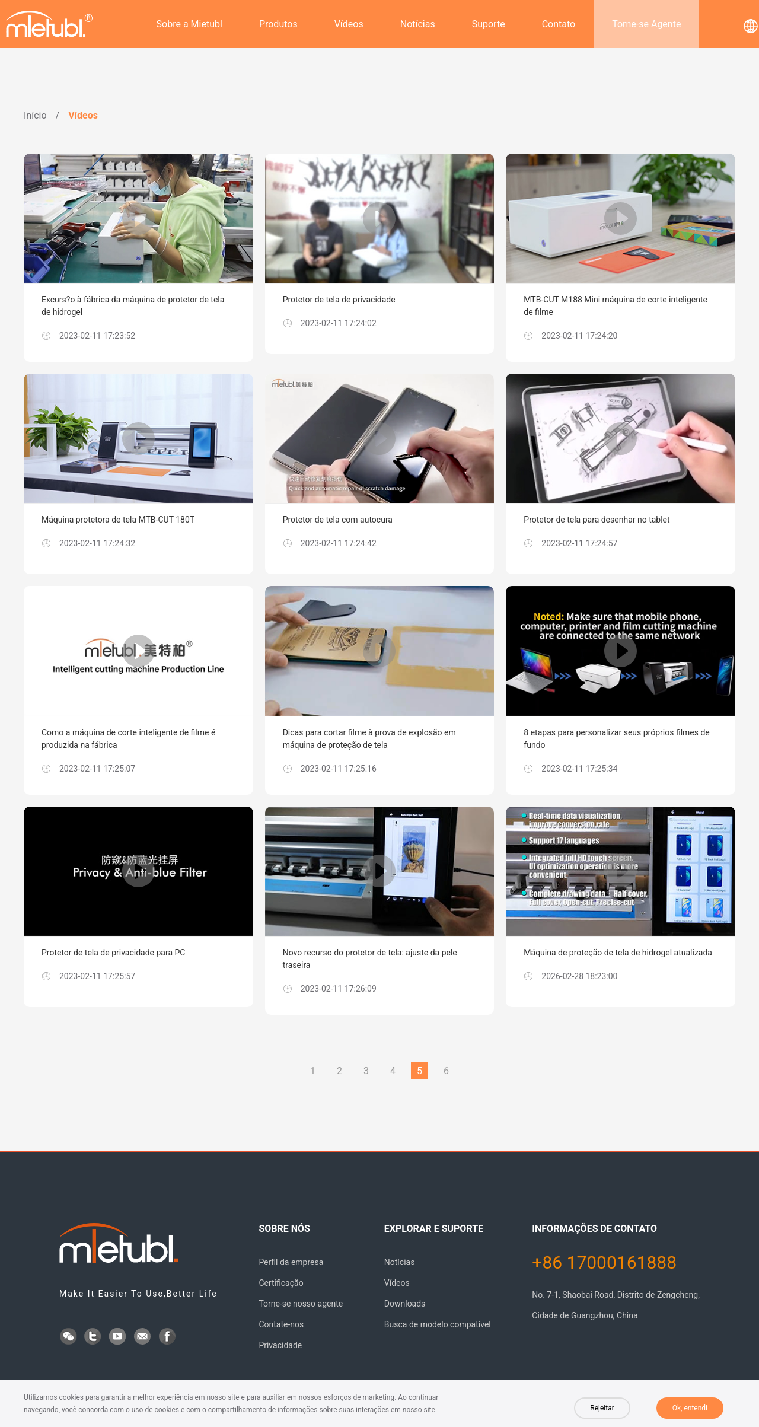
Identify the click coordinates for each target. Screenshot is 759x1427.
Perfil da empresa (291, 1262)
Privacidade (280, 1345)
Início (35, 115)
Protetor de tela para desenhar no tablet (596, 519)
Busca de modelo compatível (437, 1324)
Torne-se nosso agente (301, 1303)
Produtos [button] (278, 24)
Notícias (417, 24)
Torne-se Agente (646, 24)
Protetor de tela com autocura (338, 519)
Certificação (281, 1283)
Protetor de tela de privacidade (339, 299)
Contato (559, 24)
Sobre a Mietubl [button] (189, 24)
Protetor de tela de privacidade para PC (113, 952)
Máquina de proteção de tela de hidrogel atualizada (618, 952)
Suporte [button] (488, 24)
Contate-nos (281, 1324)
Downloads (405, 1303)
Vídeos (348, 24)
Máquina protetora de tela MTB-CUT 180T (118, 519)
